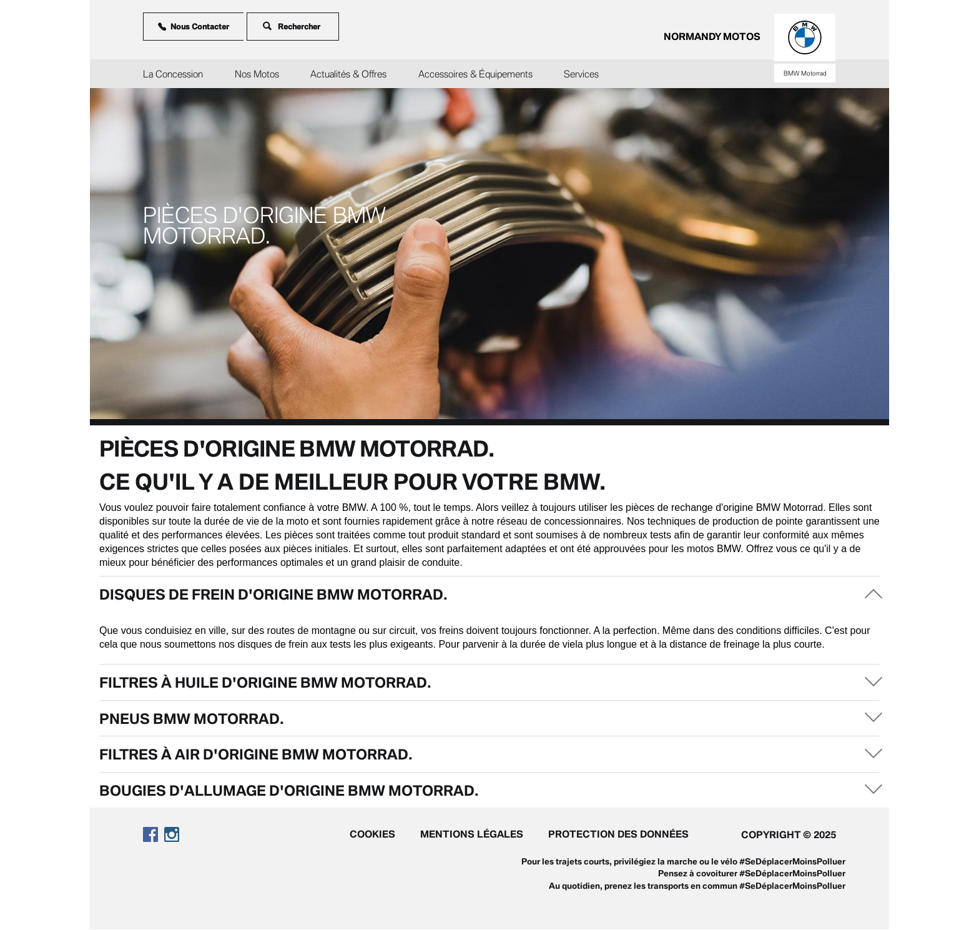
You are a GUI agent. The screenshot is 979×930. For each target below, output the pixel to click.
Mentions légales (471, 833)
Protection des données (618, 833)
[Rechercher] (305, 26)
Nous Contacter (194, 26)
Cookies (372, 833)
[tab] (489, 593)
